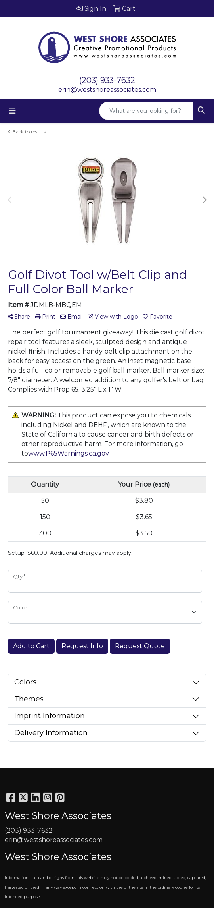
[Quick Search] (146, 111)
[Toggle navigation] (12, 110)
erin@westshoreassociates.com (107, 89)
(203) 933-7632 (107, 80)
